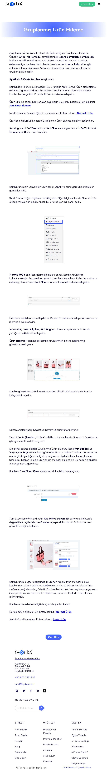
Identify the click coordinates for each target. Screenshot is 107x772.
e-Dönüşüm (49, 757)
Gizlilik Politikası (69, 770)
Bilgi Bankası (77, 748)
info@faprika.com (24, 685)
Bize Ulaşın (20, 759)
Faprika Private (50, 746)
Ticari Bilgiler (21, 737)
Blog (17, 748)
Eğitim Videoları (79, 737)
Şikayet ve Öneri (79, 759)
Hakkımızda (21, 731)
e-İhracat (47, 752)
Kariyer (18, 742)
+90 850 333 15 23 (25, 679)
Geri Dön (53, 637)
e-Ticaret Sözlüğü (80, 742)
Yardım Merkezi (79, 731)
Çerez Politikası (84, 770)
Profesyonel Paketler (49, 733)
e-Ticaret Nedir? (79, 754)
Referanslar (21, 754)
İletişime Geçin (78, 765)
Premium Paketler (52, 740)
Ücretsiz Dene (87, 4)
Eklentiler (48, 763)
